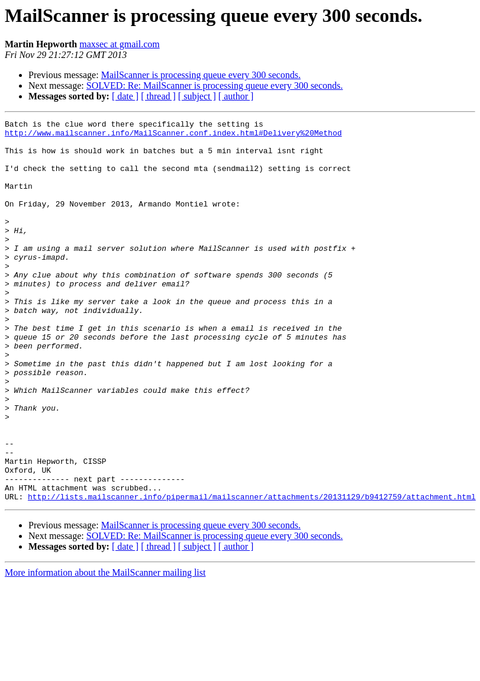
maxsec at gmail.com (119, 44)
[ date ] (125, 96)
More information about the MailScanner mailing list (105, 649)
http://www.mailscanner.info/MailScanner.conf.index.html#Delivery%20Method (173, 136)
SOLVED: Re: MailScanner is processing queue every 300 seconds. (214, 85)
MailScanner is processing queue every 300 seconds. (201, 75)
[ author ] (236, 96)
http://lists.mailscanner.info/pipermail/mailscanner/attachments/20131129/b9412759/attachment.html (252, 572)
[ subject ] (197, 96)
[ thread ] (158, 96)
